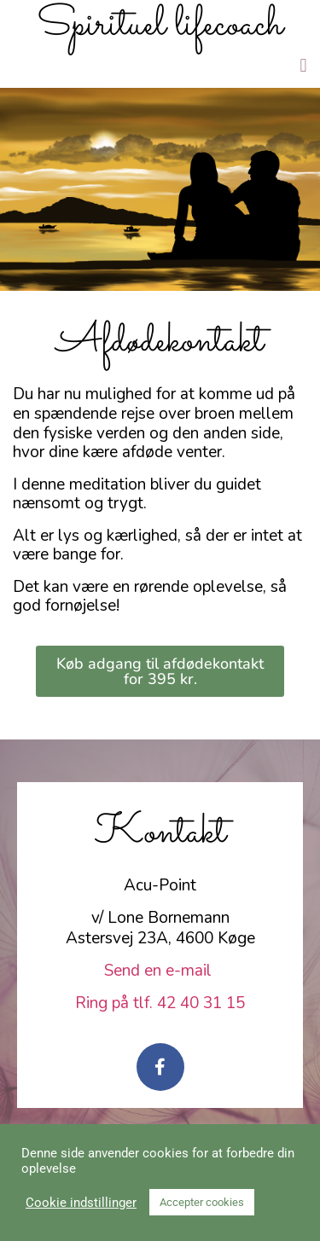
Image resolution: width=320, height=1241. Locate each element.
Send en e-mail (160, 971)
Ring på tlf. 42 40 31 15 (160, 1003)
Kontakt (160, 833)
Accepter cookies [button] (202, 1202)
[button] (303, 65)
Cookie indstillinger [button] (81, 1202)
